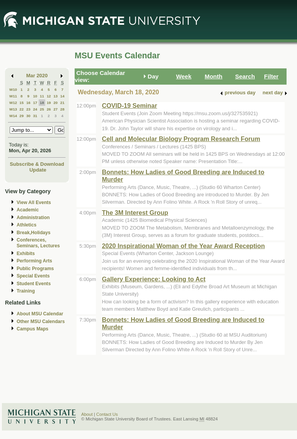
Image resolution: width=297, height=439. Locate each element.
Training (26, 291)
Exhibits (26, 253)
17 (35, 102)
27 (55, 109)
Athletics (26, 225)
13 (55, 96)
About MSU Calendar (40, 313)
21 (62, 102)
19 (49, 102)
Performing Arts (34, 261)
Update (37, 170)
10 (35, 96)
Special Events (33, 276)
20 (55, 102)
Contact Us (107, 414)
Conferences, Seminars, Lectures (38, 242)
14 (62, 96)
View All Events (34, 202)
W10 (13, 89)
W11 (13, 96)
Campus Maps (32, 329)
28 (62, 109)
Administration (33, 217)
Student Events (34, 283)
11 (42, 96)
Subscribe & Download (37, 164)
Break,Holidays (34, 232)
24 (35, 109)
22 (21, 109)
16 (28, 102)
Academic (28, 210)
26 (49, 109)
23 (28, 109)
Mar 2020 (37, 75)
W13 (13, 109)
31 (35, 116)
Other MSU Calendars (41, 321)
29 (21, 116)
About (87, 414)
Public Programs (35, 268)
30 (28, 116)
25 (42, 109)
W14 (13, 116)
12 (49, 96)
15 (21, 102)
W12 (13, 102)
